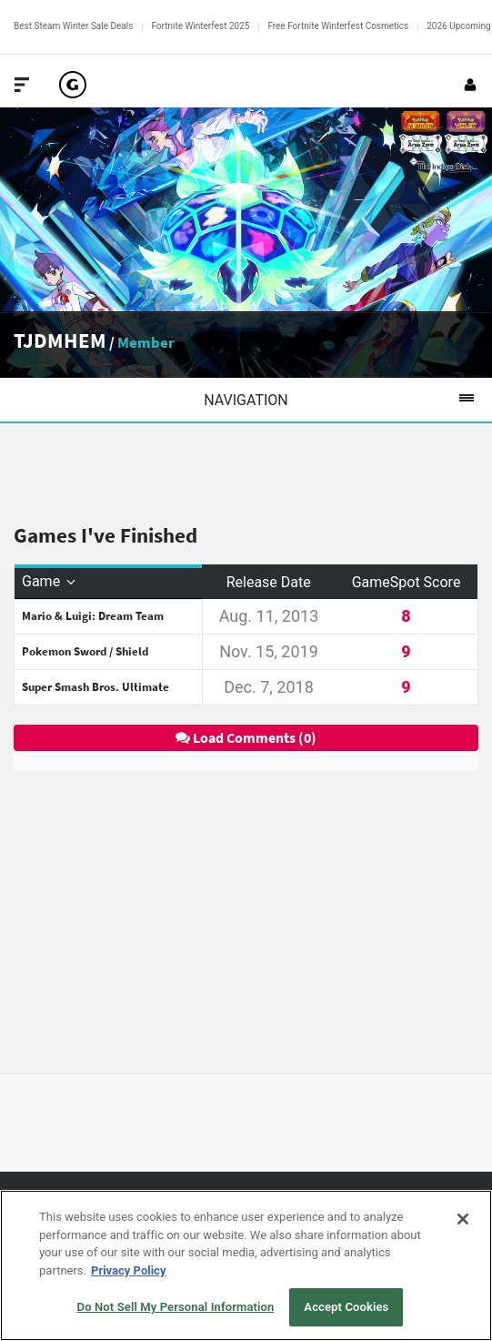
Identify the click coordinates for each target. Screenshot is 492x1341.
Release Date (268, 582)
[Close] (463, 1219)
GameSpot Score (406, 582)
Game (50, 581)
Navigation (348, 400)
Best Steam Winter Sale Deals (73, 26)
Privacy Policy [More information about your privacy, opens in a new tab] (128, 1270)
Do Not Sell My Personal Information (176, 1307)
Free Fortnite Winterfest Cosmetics (337, 26)
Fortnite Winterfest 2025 (200, 26)
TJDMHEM (60, 340)
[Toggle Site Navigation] (22, 85)
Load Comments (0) (246, 737)
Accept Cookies (346, 1307)
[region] (246, 1265)
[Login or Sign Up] (470, 85)
